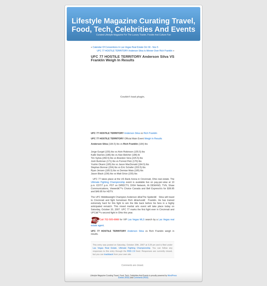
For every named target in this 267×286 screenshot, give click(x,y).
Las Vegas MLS (136, 219)
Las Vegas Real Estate (105, 248)
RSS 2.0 (131, 251)
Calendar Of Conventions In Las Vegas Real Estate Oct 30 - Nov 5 (125, 47)
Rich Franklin (150, 133)
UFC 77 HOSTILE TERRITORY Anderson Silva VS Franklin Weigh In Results (132, 58)
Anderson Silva (132, 133)
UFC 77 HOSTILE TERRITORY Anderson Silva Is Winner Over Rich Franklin (134, 50)
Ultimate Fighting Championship (108, 182)
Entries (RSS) (124, 278)
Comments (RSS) (141, 278)
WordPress (172, 275)
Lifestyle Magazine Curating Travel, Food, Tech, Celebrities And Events (133, 25)
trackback (108, 254)
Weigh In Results (153, 138)
